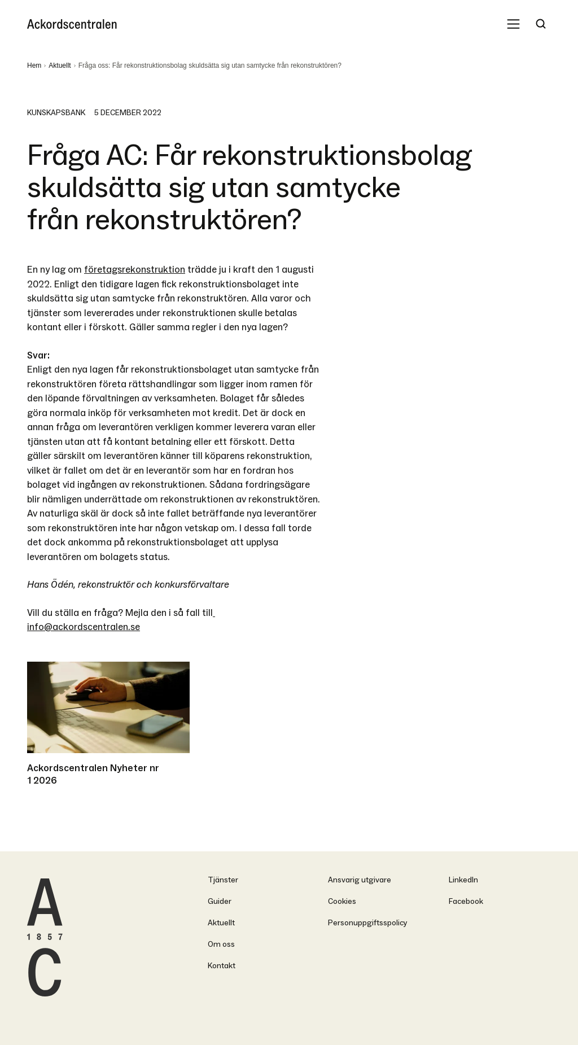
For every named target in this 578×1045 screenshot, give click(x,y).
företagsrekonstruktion (134, 270)
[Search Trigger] (541, 23)
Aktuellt (60, 65)
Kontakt (221, 965)
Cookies (342, 901)
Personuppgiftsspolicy (368, 923)
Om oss (221, 944)
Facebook (466, 901)
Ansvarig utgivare (359, 880)
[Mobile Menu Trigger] (513, 23)
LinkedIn (463, 880)
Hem (34, 65)
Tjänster (223, 880)
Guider (219, 901)
